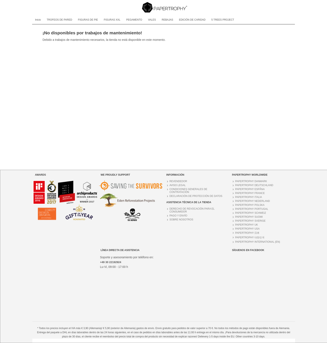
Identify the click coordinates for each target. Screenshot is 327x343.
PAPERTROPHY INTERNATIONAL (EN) (257, 241)
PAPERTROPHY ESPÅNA (250, 189)
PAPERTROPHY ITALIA (248, 197)
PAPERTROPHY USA (247, 228)
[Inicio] (38, 20)
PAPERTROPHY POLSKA (250, 205)
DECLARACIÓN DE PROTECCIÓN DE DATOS (196, 196)
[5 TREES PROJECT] (223, 20)
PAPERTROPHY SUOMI (249, 216)
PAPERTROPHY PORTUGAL (251, 209)
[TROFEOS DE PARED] (59, 20)
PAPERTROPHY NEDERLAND (252, 201)
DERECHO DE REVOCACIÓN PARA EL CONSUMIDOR (192, 210)
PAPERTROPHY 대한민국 (250, 237)
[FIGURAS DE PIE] (88, 20)
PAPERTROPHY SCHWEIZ (250, 212)
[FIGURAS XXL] (112, 20)
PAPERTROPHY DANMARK (251, 181)
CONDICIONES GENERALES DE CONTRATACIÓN (188, 191)
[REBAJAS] (167, 20)
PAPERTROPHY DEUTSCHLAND (254, 185)
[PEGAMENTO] (134, 20)
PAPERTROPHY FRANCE (250, 193)
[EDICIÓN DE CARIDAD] (192, 20)
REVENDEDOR (178, 181)
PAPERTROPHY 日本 (247, 232)
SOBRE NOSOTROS (181, 219)
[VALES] (152, 20)
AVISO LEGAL (178, 185)
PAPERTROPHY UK (246, 224)
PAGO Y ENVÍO (178, 215)
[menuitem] (38, 20)
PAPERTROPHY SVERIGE (250, 220)
